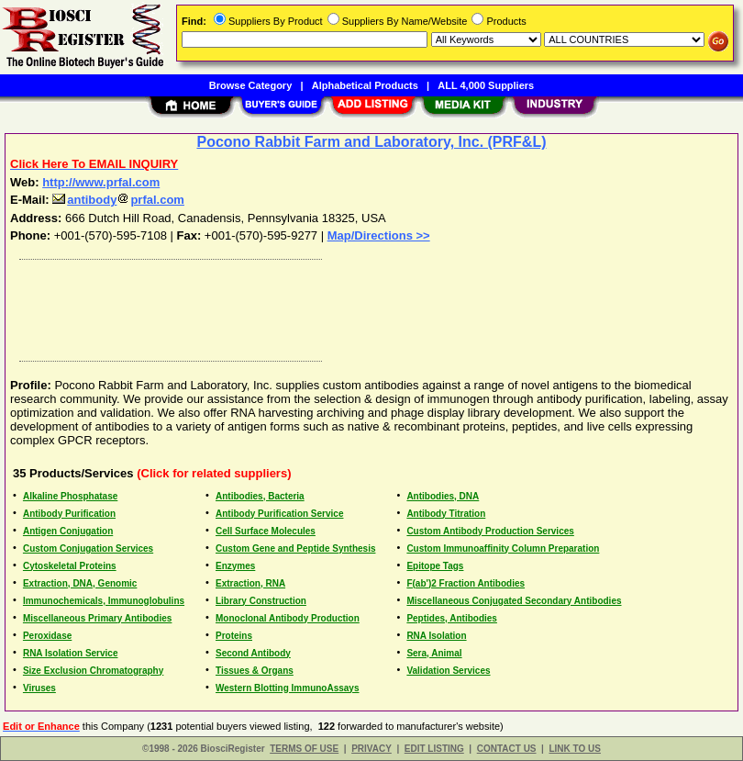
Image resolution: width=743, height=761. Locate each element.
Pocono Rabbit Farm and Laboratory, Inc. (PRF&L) (371, 142)
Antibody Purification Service (279, 514)
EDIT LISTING (434, 749)
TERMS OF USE (304, 749)
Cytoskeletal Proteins (69, 566)
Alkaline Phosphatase (70, 496)
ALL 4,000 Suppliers (486, 85)
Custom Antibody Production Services (489, 531)
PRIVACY (371, 749)
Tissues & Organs (255, 671)
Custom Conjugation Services (88, 548)
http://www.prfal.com (101, 182)
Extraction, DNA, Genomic (80, 583)
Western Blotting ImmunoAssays (288, 688)
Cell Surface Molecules (266, 531)
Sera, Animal (433, 653)
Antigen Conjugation (68, 531)
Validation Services (448, 671)
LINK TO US (574, 749)
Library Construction (261, 601)
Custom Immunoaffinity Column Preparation (502, 548)
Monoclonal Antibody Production (288, 618)
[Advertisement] (368, 305)
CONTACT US (507, 749)
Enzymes (235, 566)
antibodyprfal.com (118, 200)
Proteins (234, 636)
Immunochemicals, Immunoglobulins (103, 601)
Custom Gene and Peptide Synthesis (295, 548)
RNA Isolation (436, 636)
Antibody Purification (69, 514)
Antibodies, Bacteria (260, 496)
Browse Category (250, 85)
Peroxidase (47, 636)
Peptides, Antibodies (451, 618)
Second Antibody (253, 653)
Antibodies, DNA (442, 496)
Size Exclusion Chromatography (93, 671)
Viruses (39, 688)
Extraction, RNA (250, 583)
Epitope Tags (434, 566)
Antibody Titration (445, 514)
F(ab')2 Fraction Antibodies (465, 583)
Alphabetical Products (365, 85)
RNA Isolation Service (70, 653)
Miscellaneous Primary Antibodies (97, 618)
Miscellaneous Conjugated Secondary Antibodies (513, 601)
